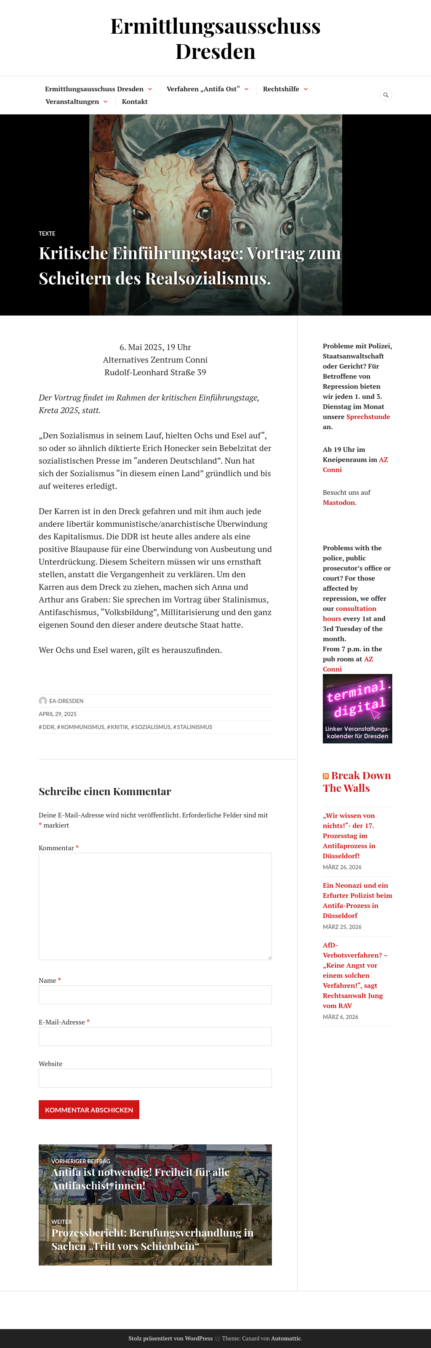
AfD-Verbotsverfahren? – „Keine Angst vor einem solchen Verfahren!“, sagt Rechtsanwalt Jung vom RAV (355, 975)
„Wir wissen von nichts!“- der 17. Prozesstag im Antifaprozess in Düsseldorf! (349, 835)
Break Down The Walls (357, 781)
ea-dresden (66, 701)
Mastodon (339, 502)
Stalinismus (195, 727)
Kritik (119, 727)
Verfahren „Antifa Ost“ (203, 88)
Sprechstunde (368, 416)
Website (50, 1063)
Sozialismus (152, 727)
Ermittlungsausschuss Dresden (215, 37)
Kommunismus (82, 727)
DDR (48, 727)
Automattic (286, 1338)
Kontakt (135, 101)
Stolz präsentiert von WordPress (171, 1338)
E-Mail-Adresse (64, 1022)
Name (50, 980)
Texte (47, 233)
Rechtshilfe (281, 88)
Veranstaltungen (72, 101)
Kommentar (59, 847)
